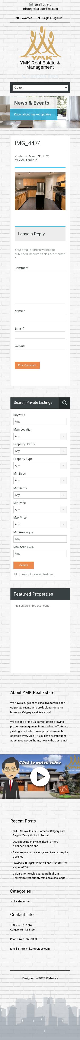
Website (20, 346)
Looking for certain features (34, 574)
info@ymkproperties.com (40, 8)
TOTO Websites (48, 978)
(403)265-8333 (43, 76)
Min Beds (19, 473)
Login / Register (50, 18)
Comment (21, 268)
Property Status (24, 444)
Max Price (20, 517)
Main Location (22, 429)
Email (19, 328)
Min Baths (20, 488)
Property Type (23, 459)
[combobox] (40, 436)
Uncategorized (22, 901)
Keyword (19, 415)
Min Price (19, 503)
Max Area (23, 547)
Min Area (23, 532)
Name (20, 311)
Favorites (24, 18)
